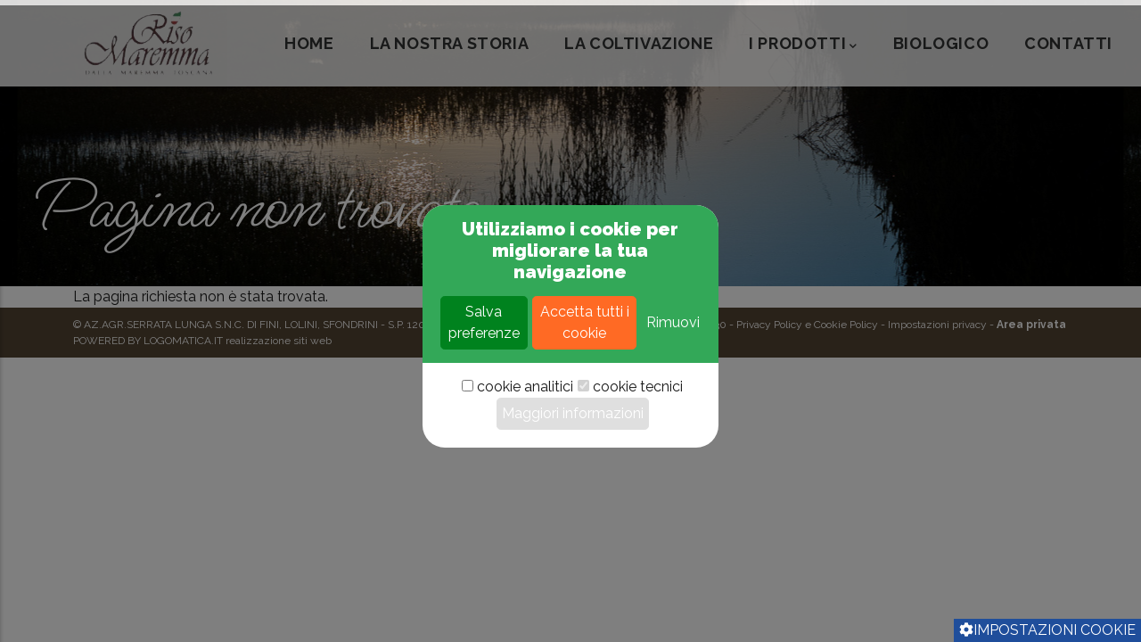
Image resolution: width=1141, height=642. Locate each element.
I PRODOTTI (803, 44)
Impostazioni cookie (1047, 629)
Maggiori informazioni (573, 473)
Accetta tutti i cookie (584, 383)
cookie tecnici (638, 447)
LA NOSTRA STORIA (449, 43)
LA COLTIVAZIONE (638, 43)
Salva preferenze (484, 383)
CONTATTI (1068, 43)
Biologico (941, 43)
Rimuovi (673, 382)
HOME (308, 43)
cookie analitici (525, 447)
